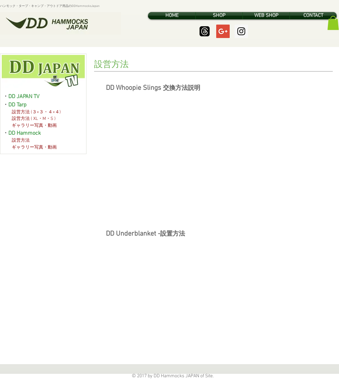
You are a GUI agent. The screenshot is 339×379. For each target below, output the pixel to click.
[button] (333, 23)
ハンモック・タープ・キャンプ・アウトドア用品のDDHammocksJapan (50, 6)
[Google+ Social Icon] (223, 31)
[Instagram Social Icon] (241, 31)
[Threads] (204, 31)
